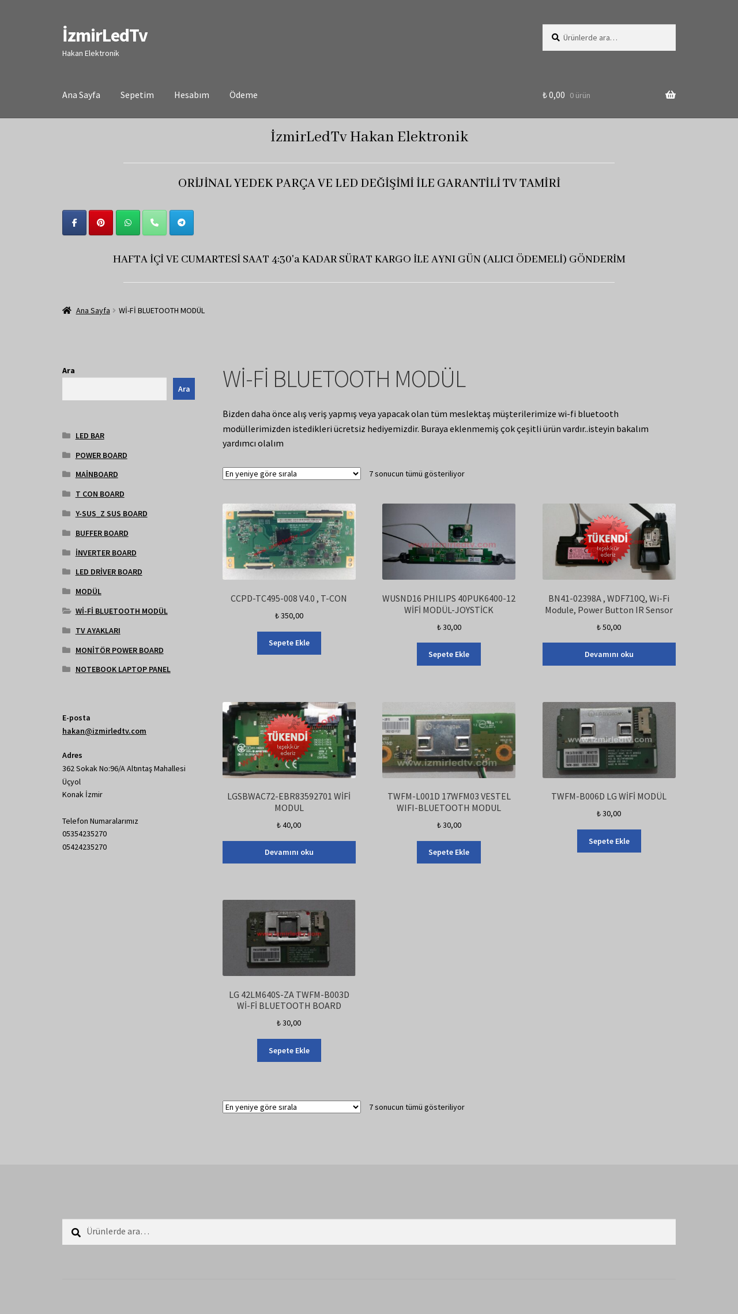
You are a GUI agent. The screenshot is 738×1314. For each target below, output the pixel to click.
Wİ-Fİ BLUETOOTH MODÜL (122, 611)
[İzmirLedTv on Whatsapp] (128, 222)
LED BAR (90, 435)
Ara (68, 370)
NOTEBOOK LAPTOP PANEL (123, 669)
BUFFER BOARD (102, 533)
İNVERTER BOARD (106, 552)
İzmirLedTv (105, 35)
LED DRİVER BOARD (109, 571)
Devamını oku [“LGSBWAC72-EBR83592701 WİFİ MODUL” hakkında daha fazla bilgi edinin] (289, 852)
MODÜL (88, 591)
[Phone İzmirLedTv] (154, 222)
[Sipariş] (292, 473)
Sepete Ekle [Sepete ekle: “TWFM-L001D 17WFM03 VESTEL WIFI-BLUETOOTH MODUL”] (448, 852)
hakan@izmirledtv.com (104, 731)
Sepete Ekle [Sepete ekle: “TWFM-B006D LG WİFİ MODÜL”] (609, 841)
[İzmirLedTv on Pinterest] (101, 222)
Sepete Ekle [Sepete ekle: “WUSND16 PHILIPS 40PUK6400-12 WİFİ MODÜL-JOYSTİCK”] (448, 654)
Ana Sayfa (81, 94)
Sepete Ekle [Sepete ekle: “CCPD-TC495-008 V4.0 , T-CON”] (289, 642)
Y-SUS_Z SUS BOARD (112, 513)
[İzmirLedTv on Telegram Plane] (182, 222)
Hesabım (191, 94)
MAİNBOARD (97, 474)
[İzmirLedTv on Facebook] (74, 222)
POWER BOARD (101, 455)
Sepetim (137, 94)
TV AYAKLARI (98, 630)
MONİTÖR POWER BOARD (120, 650)
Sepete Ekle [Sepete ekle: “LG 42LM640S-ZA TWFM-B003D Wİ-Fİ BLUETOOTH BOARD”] (289, 1050)
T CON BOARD (100, 494)
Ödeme (243, 94)
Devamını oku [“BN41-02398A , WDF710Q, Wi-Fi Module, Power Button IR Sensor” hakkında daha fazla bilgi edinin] (609, 654)
